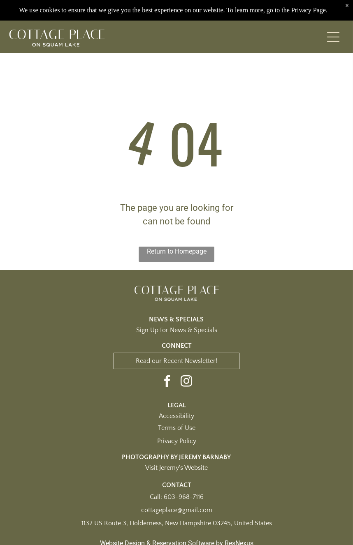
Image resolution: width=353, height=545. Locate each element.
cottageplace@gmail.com (176, 510)
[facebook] (167, 382)
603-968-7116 (184, 497)
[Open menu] (333, 37)
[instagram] (186, 382)
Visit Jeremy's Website (176, 467)
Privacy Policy (176, 441)
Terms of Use (176, 428)
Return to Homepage (177, 251)
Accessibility (176, 416)
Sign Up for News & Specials (176, 330)
